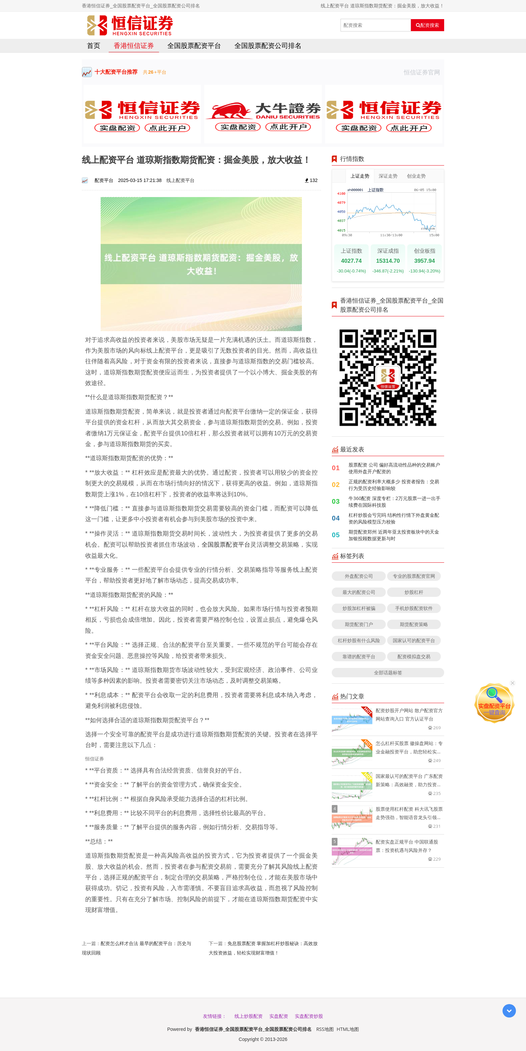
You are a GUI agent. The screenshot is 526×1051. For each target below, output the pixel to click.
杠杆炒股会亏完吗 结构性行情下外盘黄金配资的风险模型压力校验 (394, 518)
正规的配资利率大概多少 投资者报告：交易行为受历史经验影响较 (394, 484)
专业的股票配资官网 (414, 576)
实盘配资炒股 (309, 1016)
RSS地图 (325, 1029)
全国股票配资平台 (194, 45)
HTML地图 (348, 1029)
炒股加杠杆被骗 (359, 608)
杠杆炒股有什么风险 (359, 640)
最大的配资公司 (359, 592)
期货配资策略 (414, 624)
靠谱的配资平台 (359, 656)
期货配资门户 (359, 624)
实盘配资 (278, 1016)
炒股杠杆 (414, 592)
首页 (93, 45)
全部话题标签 (388, 672)
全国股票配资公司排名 (268, 45)
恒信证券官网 (424, 72)
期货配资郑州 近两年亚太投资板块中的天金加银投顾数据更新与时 (394, 535)
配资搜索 (427, 25)
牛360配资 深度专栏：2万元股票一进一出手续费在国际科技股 (394, 501)
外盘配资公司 (359, 576)
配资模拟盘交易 (414, 656)
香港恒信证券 (134, 45)
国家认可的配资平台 (414, 640)
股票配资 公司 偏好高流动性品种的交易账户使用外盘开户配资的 (394, 468)
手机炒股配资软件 (414, 608)
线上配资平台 (180, 180)
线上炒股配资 (248, 1016)
